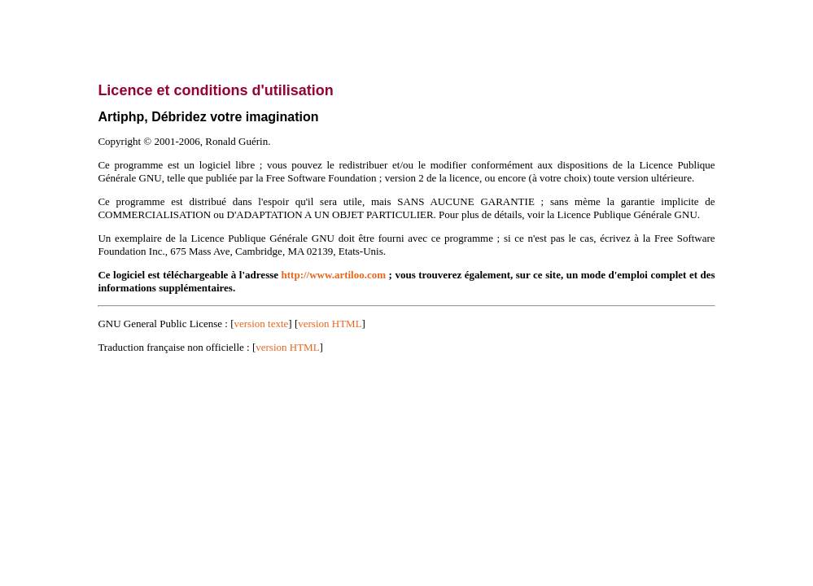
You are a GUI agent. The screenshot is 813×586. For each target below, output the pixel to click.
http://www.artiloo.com (334, 275)
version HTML (329, 323)
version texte (261, 323)
